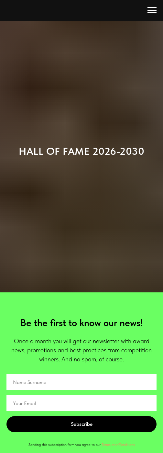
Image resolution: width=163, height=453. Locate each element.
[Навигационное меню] (152, 10)
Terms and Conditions (118, 444)
